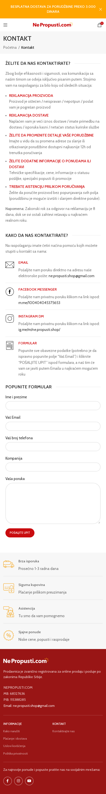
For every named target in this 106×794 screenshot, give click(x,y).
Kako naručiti (11, 731)
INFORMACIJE (12, 724)
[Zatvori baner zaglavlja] (100, 9)
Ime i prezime (16, 397)
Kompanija (13, 458)
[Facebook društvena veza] (7, 781)
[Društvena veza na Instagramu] (18, 781)
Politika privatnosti (15, 753)
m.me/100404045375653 (39, 303)
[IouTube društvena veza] (29, 781)
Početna (10, 47)
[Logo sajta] (53, 24)
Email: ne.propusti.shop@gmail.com (29, 706)
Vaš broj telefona (19, 438)
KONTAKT (59, 724)
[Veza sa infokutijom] (53, 565)
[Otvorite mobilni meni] (5, 25)
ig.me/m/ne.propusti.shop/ (39, 329)
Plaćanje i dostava (15, 738)
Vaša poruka (15, 479)
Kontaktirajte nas (63, 731)
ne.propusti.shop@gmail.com (71, 276)
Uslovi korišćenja (14, 746)
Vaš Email (12, 417)
